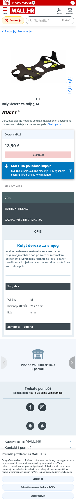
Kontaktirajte (20, 392)
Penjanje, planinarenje (16, 31)
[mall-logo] (22, 11)
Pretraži (66, 20)
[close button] (72, 3)
